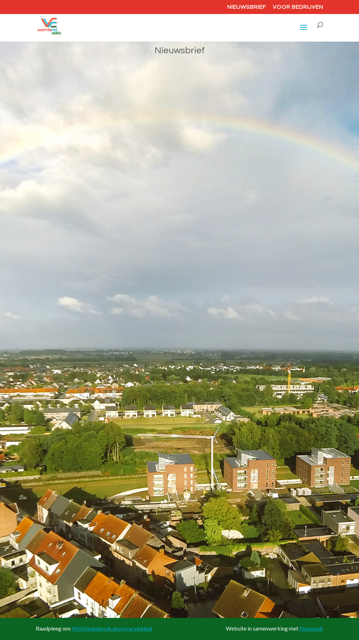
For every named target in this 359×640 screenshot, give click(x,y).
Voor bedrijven (298, 7)
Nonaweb (311, 628)
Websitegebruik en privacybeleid (112, 628)
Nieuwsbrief (246, 7)
